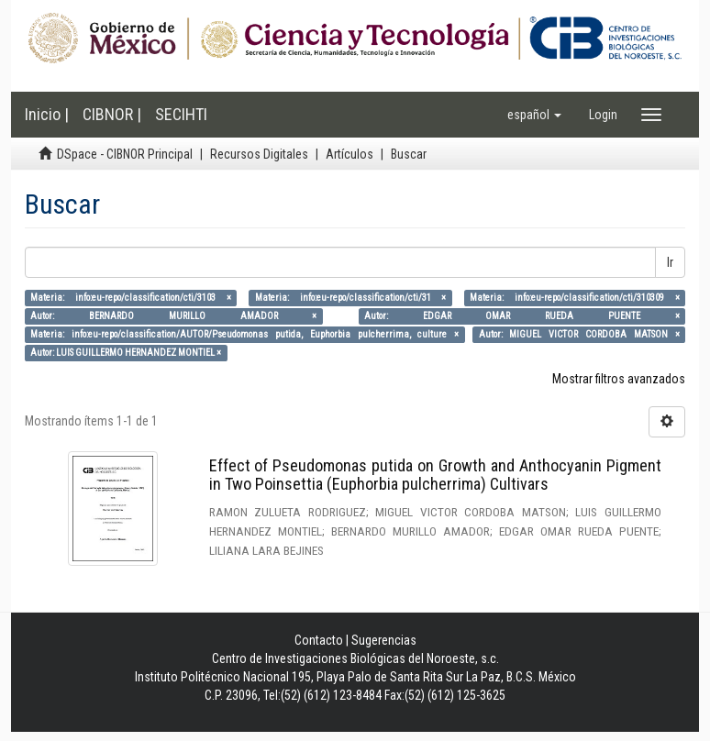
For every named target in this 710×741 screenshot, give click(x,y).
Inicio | (47, 114)
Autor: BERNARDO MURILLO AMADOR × (173, 316)
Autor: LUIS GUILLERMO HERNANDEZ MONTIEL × (125, 353)
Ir (670, 262)
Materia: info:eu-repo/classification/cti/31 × (351, 298)
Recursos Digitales (259, 154)
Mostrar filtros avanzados (618, 378)
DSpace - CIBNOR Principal (125, 154)
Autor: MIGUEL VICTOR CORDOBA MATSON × (579, 334)
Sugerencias (383, 640)
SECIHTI (181, 114)
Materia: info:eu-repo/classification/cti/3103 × (130, 298)
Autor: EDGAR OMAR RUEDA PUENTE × (522, 316)
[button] (534, 115)
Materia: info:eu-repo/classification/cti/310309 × (575, 298)
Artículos (349, 154)
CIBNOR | (112, 114)
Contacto (318, 640)
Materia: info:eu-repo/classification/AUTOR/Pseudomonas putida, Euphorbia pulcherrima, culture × (244, 334)
